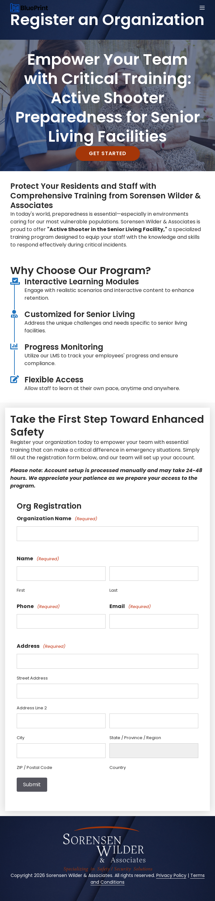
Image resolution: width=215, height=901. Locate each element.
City (20, 738)
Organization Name (57, 519)
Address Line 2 (32, 708)
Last (113, 590)
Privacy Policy (171, 875)
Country (117, 767)
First (21, 590)
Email (130, 606)
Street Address (32, 678)
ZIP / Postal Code (34, 767)
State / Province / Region (135, 738)
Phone (38, 606)
